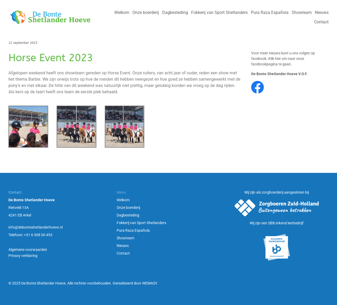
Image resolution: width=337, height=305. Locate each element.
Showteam (125, 238)
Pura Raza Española (133, 230)
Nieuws (123, 246)
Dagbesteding (128, 215)
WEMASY (149, 283)
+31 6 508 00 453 (38, 235)
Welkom (123, 200)
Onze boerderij (128, 207)
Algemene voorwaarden (27, 249)
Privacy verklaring (22, 256)
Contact (123, 253)
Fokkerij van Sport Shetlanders (141, 223)
